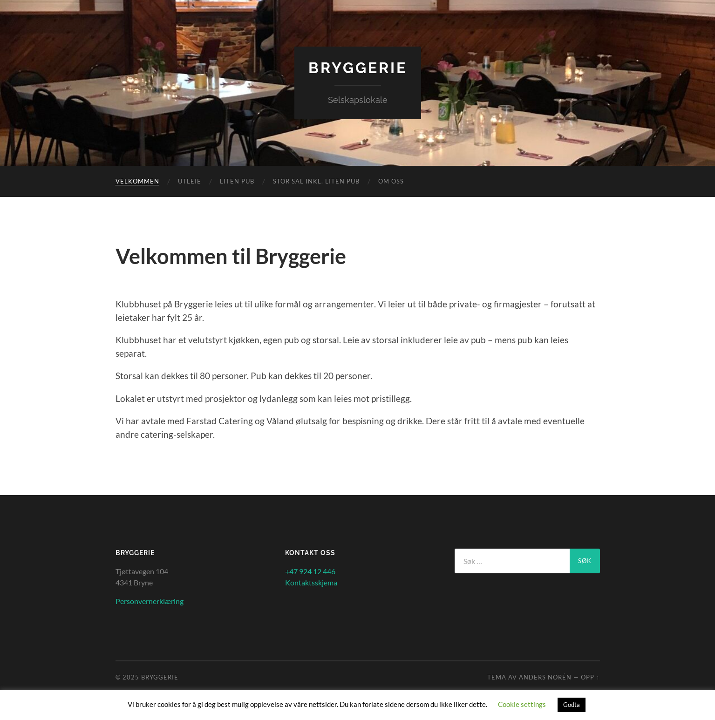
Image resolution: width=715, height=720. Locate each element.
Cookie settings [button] (522, 704)
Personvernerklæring (150, 601)
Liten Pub (237, 181)
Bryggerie (357, 67)
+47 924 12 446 (310, 571)
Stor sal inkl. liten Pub (316, 181)
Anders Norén (545, 677)
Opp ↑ (590, 677)
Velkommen (137, 181)
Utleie (189, 181)
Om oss (391, 181)
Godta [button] (571, 704)
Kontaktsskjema (311, 582)
